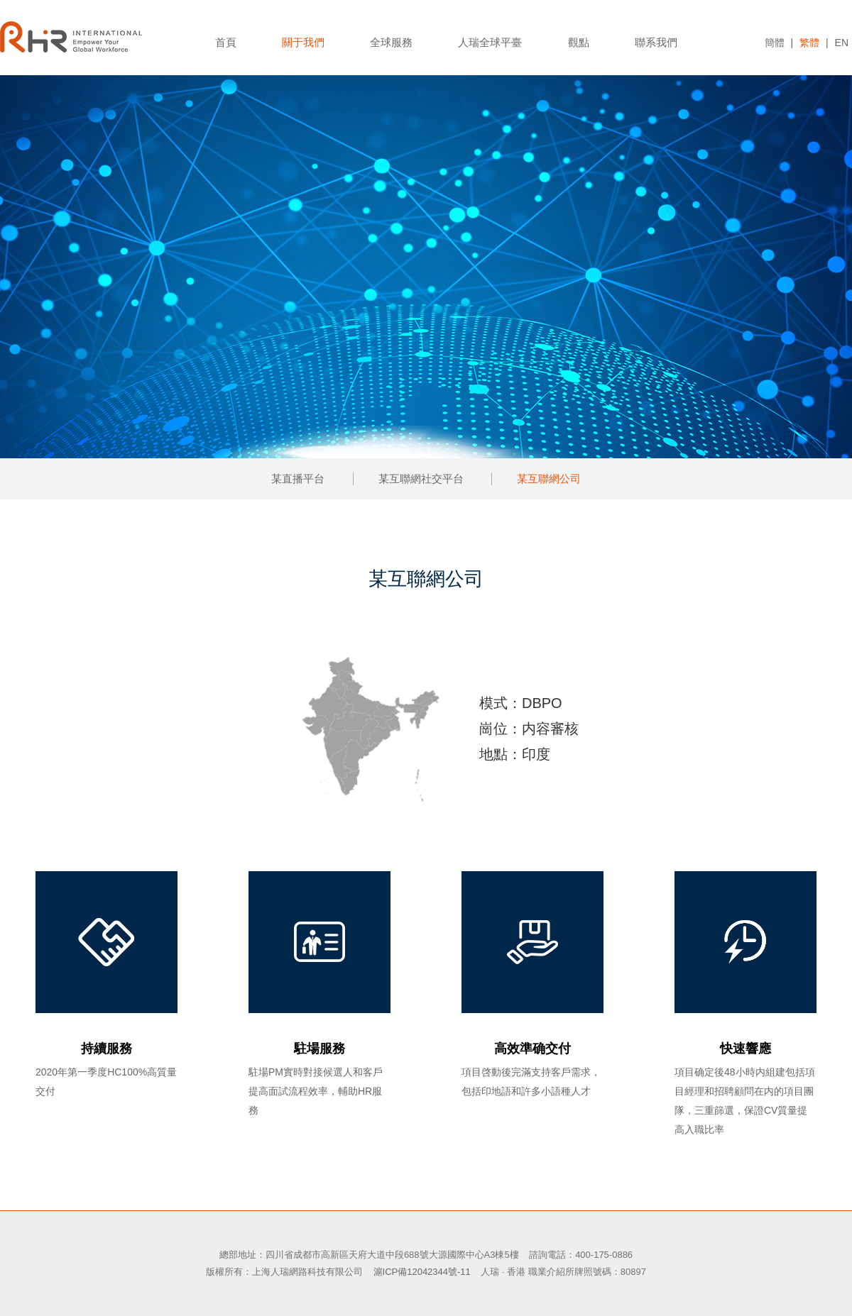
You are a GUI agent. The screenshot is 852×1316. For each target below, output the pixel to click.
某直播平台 (297, 478)
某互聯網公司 (549, 478)
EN (841, 42)
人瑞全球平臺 (490, 42)
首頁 (225, 42)
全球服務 (391, 42)
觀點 (578, 42)
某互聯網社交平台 (421, 478)
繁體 (809, 42)
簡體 (775, 42)
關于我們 (303, 42)
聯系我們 (656, 42)
